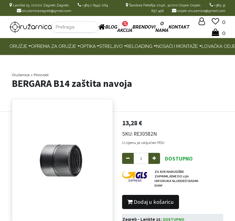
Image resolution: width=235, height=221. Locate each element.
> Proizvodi (40, 75)
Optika (88, 46)
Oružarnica (21, 75)
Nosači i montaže (177, 46)
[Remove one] (128, 158)
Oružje (18, 46)
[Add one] (154, 158)
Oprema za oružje (53, 46)
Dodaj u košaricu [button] (150, 201)
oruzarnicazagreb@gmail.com (44, 11)
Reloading (139, 46)
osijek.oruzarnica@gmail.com (199, 11)
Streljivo (111, 46)
